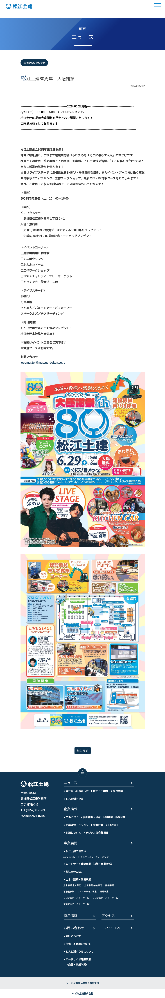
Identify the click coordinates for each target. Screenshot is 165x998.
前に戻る (82, 750)
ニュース (70, 783)
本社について (73, 936)
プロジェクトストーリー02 (105, 897)
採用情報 (118, 791)
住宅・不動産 (100, 791)
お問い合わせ (74, 928)
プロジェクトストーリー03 (76, 903)
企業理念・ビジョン (77, 825)
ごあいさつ (72, 817)
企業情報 (70, 809)
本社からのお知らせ (77, 791)
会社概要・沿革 (92, 817)
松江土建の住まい (76, 851)
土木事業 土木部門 (72, 885)
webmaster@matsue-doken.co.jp (43, 362)
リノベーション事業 (87, 891)
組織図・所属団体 (115, 817)
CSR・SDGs (110, 928)
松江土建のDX (74, 871)
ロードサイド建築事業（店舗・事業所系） (90, 864)
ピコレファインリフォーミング (93, 857)
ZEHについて (73, 832)
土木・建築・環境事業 (78, 879)
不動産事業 (68, 891)
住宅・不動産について (78, 944)
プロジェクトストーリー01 (76, 897)
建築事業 (109, 885)
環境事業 (104, 891)
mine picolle (69, 857)
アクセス (108, 916)
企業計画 (98, 825)
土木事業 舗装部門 (93, 885)
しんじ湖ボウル (74, 799)
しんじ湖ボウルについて (79, 951)
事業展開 (70, 843)
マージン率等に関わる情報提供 (82, 983)
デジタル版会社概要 (97, 832)
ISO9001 (113, 825)
